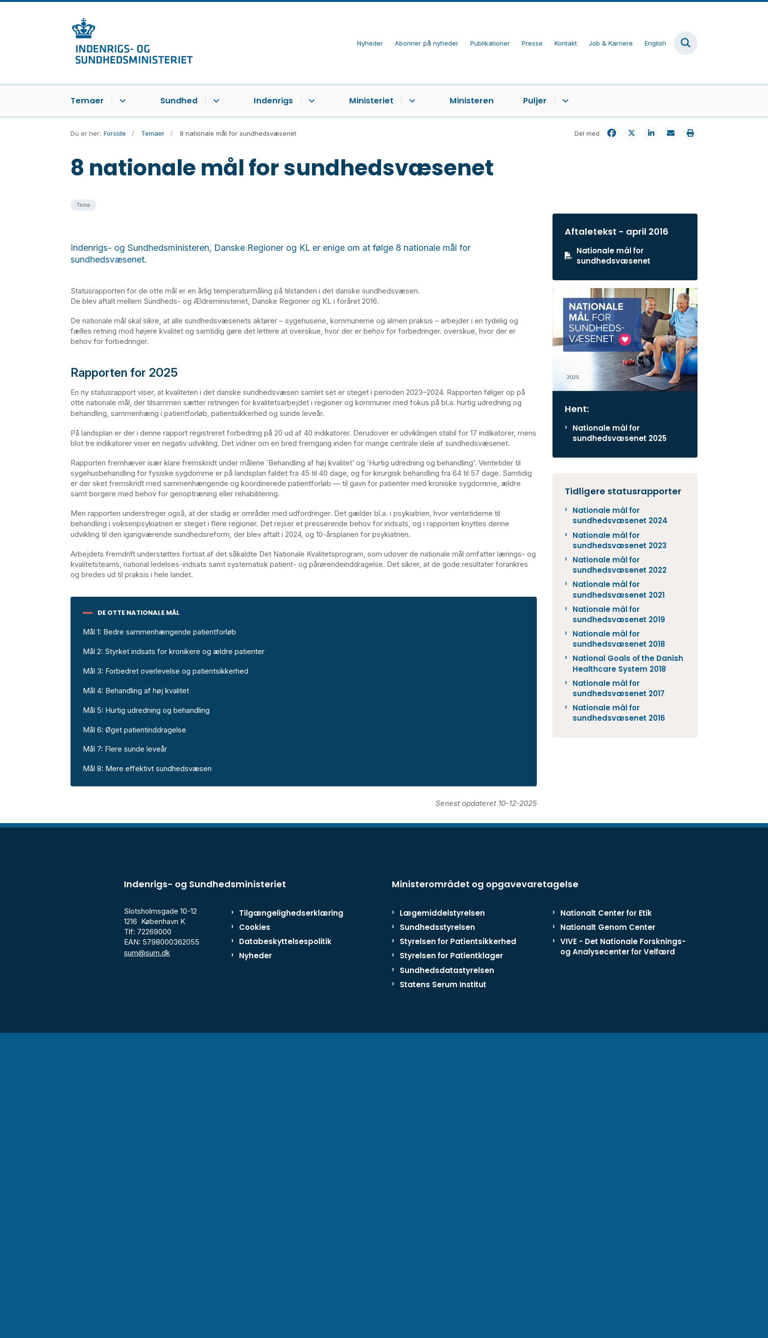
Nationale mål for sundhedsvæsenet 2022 (620, 565)
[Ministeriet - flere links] (410, 101)
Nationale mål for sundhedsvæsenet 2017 (619, 688)
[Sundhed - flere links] (214, 101)
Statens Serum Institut (443, 1285)
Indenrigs (273, 100)
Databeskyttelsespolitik (281, 1242)
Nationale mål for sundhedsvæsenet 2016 (619, 713)
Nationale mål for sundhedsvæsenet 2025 (620, 433)
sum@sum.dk (147, 1253)
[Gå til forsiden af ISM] (132, 43)
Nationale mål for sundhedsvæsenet (613, 255)
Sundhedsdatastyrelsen (447, 1271)
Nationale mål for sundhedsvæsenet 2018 (619, 639)
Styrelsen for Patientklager (451, 1256)
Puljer (535, 100)
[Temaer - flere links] (121, 101)
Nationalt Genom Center (607, 1228)
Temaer (87, 100)
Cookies (254, 1228)
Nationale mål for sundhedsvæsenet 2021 (619, 589)
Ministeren (472, 100)
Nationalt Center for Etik (606, 1214)
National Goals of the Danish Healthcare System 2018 (628, 663)
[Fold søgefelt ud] (685, 43)
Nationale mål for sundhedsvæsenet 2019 (619, 614)
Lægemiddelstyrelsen (442, 1214)
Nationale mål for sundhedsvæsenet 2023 (620, 540)
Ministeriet (371, 100)
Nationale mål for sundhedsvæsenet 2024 (620, 515)
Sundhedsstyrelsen (437, 1228)
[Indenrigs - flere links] (310, 101)
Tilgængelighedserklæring (281, 1214)
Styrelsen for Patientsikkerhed (458, 1242)
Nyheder (255, 1256)
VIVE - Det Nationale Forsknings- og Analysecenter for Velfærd (623, 1247)
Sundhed (178, 100)
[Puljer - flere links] (564, 101)
